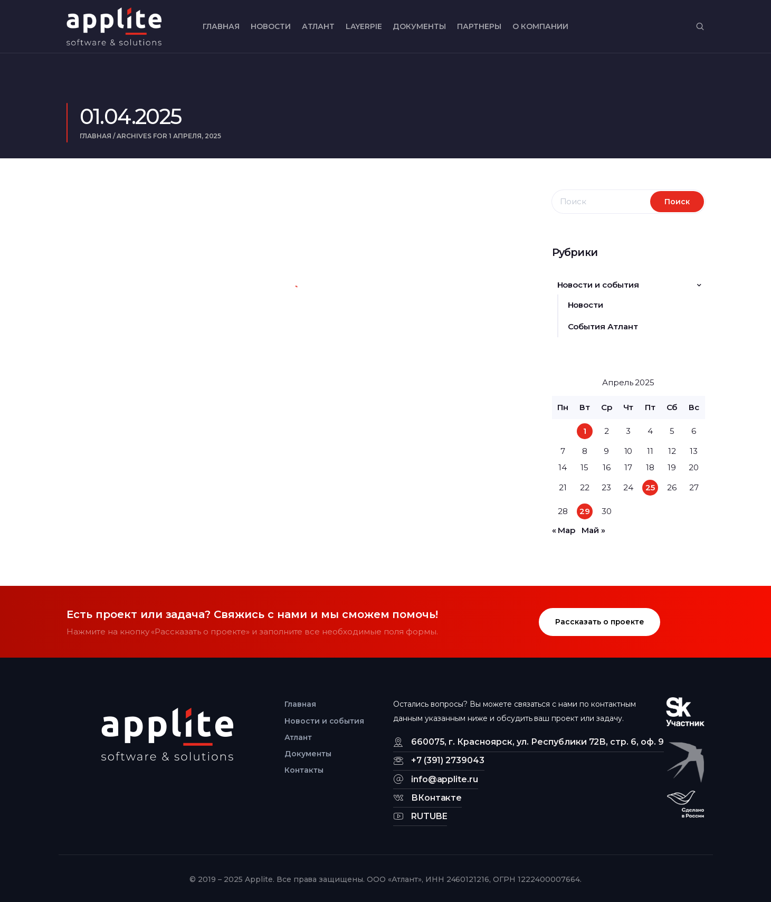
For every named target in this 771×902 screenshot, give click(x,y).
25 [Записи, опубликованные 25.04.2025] (650, 487)
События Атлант (603, 326)
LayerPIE (364, 26)
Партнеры (479, 26)
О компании (540, 26)
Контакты (303, 770)
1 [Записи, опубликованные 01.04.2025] (584, 431)
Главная (221, 26)
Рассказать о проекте (599, 622)
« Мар (564, 530)
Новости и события (598, 285)
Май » (593, 530)
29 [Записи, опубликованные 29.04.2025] (584, 511)
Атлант (318, 26)
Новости (271, 26)
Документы (419, 26)
